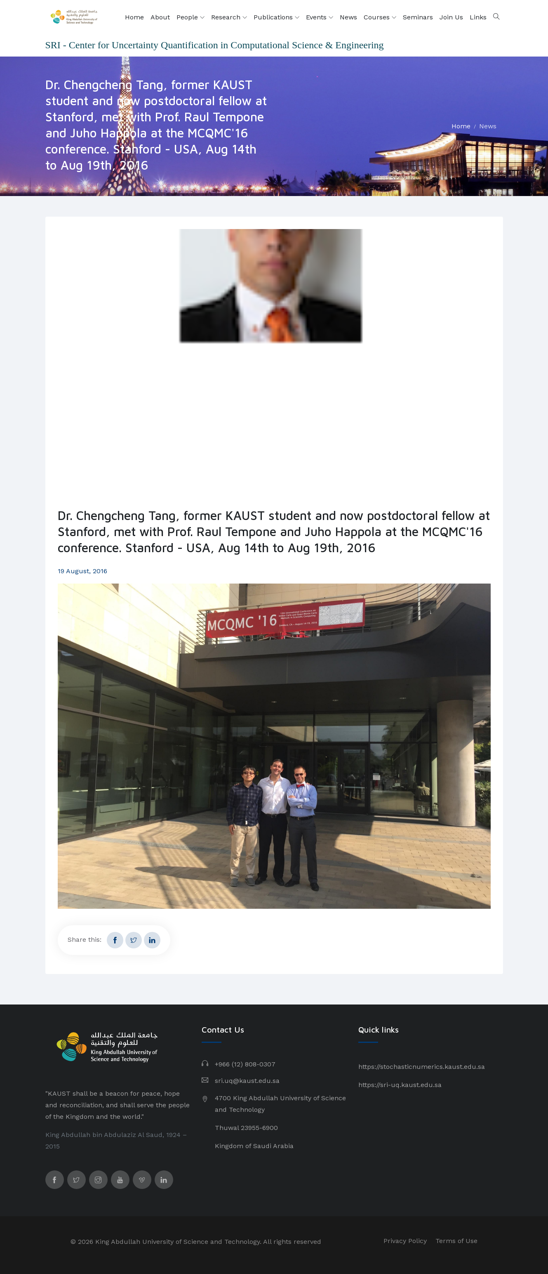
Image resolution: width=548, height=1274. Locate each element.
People (190, 17)
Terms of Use (456, 1241)
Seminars (418, 17)
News (348, 17)
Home (134, 17)
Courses (380, 17)
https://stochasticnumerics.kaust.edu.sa (421, 1067)
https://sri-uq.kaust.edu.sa (400, 1085)
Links (478, 17)
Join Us (451, 17)
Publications (276, 17)
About (160, 17)
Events (319, 17)
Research (229, 17)
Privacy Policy (405, 1241)
